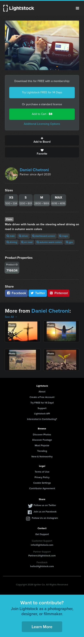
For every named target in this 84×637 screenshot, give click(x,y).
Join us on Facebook (44, 511)
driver (23, 236)
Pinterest (58, 293)
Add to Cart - (42, 114)
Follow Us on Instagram (45, 518)
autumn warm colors (49, 242)
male (11, 236)
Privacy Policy (42, 477)
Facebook (16, 293)
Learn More (42, 627)
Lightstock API (42, 413)
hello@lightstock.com (42, 566)
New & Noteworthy (42, 456)
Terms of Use (42, 472)
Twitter (37, 293)
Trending (42, 451)
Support (42, 408)
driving (12, 242)
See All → (11, 317)
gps (69, 242)
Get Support (42, 534)
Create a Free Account (42, 397)
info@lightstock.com (42, 545)
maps (63, 236)
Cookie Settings (42, 483)
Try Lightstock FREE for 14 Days (42, 92)
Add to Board (42, 140)
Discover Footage (42, 440)
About (42, 391)
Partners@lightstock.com (42, 555)
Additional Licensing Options (42, 124)
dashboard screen (43, 236)
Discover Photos (42, 434)
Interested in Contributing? (42, 419)
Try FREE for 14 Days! (42, 403)
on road (26, 242)
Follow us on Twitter (45, 505)
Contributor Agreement (42, 488)
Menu (77, 8)
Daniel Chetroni (34, 170)
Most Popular (42, 445)
